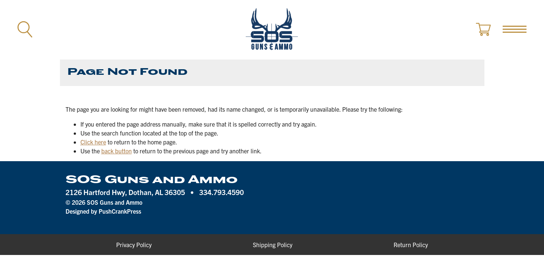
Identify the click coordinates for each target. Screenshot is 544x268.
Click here (93, 142)
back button (116, 150)
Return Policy (411, 244)
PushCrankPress (120, 211)
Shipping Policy (272, 244)
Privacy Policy (134, 244)
